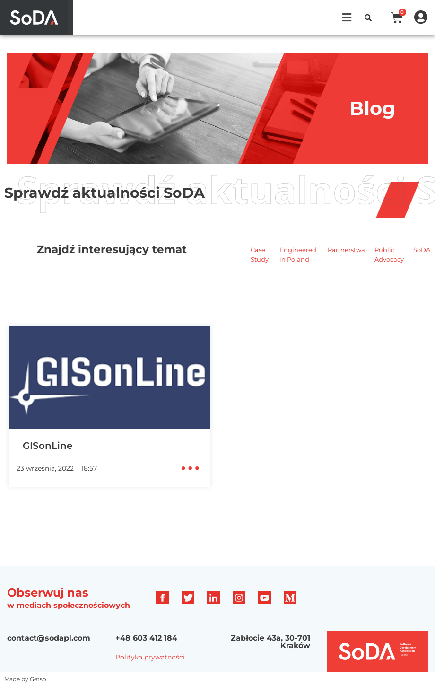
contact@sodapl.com (48, 637)
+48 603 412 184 (146, 637)
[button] (347, 17)
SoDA (421, 250)
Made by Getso (25, 679)
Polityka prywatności (150, 657)
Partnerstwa (346, 250)
